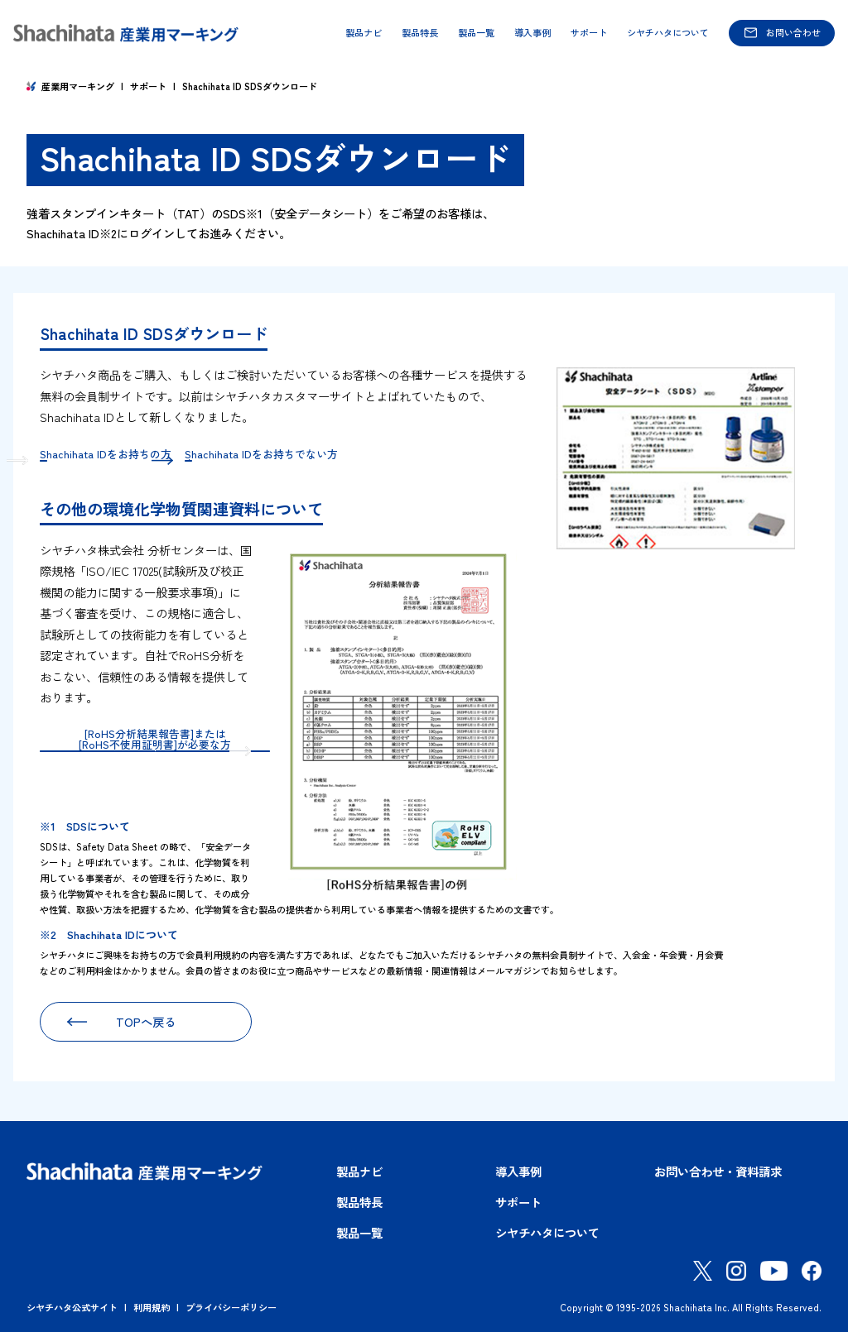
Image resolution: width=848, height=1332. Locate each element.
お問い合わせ (793, 32)
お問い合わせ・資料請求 (718, 1165)
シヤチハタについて (668, 32)
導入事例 (532, 32)
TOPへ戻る (146, 1015)
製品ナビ (363, 32)
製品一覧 (476, 32)
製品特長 (420, 32)
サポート (589, 32)
